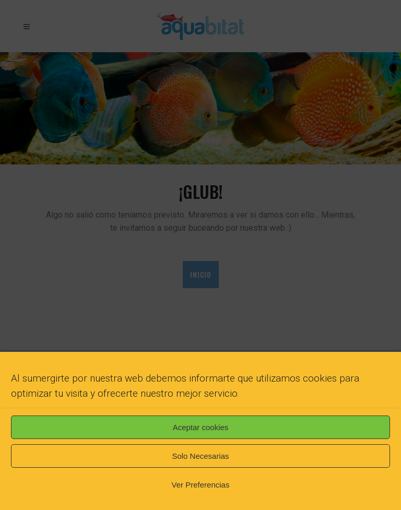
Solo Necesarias (200, 456)
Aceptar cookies (201, 427)
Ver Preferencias (201, 484)
